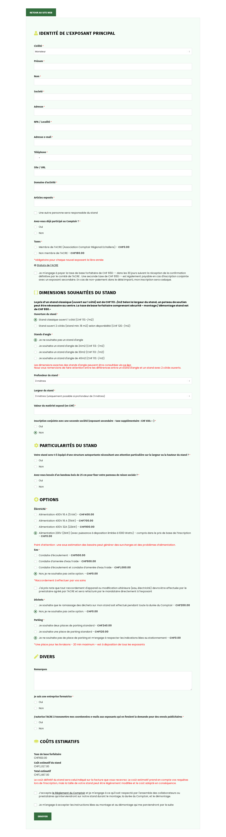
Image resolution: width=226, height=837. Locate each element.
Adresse (39, 106)
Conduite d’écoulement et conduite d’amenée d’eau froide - (85, 567)
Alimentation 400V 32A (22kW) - (66, 527)
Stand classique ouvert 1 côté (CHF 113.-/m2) (66, 319)
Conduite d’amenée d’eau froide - (67, 561)
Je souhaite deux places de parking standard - (75, 625)
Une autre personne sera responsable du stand (68, 213)
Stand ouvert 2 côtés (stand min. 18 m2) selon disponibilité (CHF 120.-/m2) (84, 326)
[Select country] (37, 157)
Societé (39, 91)
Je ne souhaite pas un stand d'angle (61, 340)
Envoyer (43, 816)
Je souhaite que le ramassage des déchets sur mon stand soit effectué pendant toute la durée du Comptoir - (114, 605)
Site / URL (40, 167)
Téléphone (41, 152)
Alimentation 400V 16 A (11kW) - (66, 520)
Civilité (39, 45)
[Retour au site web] (41, 12)
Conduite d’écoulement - (62, 555)
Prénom (39, 61)
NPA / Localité (43, 121)
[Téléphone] (113, 157)
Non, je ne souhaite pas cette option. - (68, 573)
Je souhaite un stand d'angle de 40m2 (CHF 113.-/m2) (72, 358)
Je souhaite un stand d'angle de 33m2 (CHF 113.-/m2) (71, 352)
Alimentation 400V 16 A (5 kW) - (66, 514)
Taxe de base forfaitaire (47, 754)
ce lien (127, 365)
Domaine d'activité (45, 182)
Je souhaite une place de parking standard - (73, 631)
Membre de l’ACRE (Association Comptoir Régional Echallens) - (84, 247)
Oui (41, 227)
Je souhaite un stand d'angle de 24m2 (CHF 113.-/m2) (71, 346)
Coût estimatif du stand (47, 762)
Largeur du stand (44, 390)
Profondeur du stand (46, 375)
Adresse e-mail (43, 137)
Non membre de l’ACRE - (61, 253)
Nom (37, 76)
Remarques (40, 669)
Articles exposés (44, 197)
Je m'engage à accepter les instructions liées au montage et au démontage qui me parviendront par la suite (106, 805)
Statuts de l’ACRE (47, 265)
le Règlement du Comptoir (68, 793)
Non (41, 233)
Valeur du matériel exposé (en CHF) (55, 405)
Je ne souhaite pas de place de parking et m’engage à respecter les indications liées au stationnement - (110, 638)
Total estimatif (42, 771)
